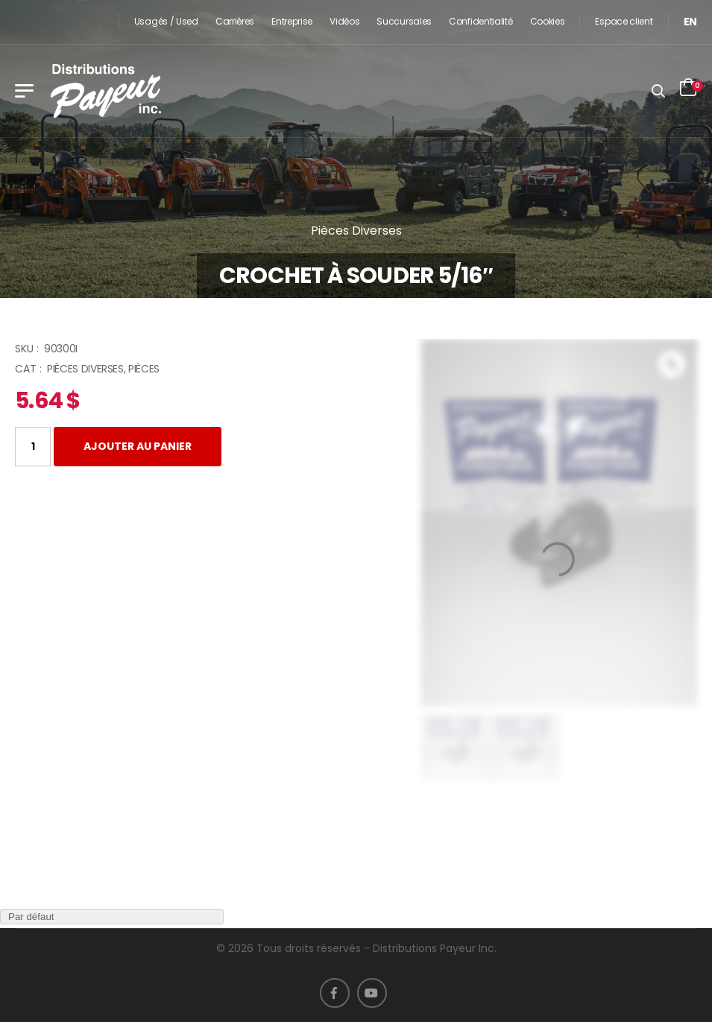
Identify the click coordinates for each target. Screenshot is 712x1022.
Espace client (623, 21)
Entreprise (291, 21)
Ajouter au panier (138, 446)
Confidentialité (481, 21)
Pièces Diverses (356, 230)
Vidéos (344, 21)
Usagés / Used (166, 21)
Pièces (144, 368)
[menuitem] (690, 22)
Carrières (234, 21)
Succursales (404, 21)
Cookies (547, 21)
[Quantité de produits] (33, 446)
